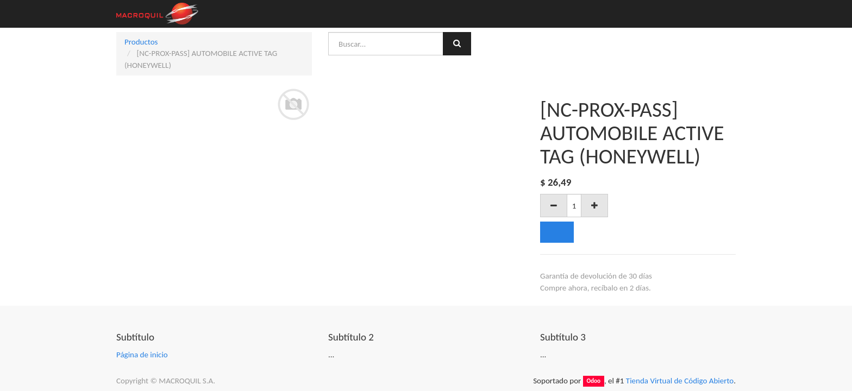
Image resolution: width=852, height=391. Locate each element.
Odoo (593, 381)
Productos (141, 42)
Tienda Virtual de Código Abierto (680, 381)
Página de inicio (142, 355)
